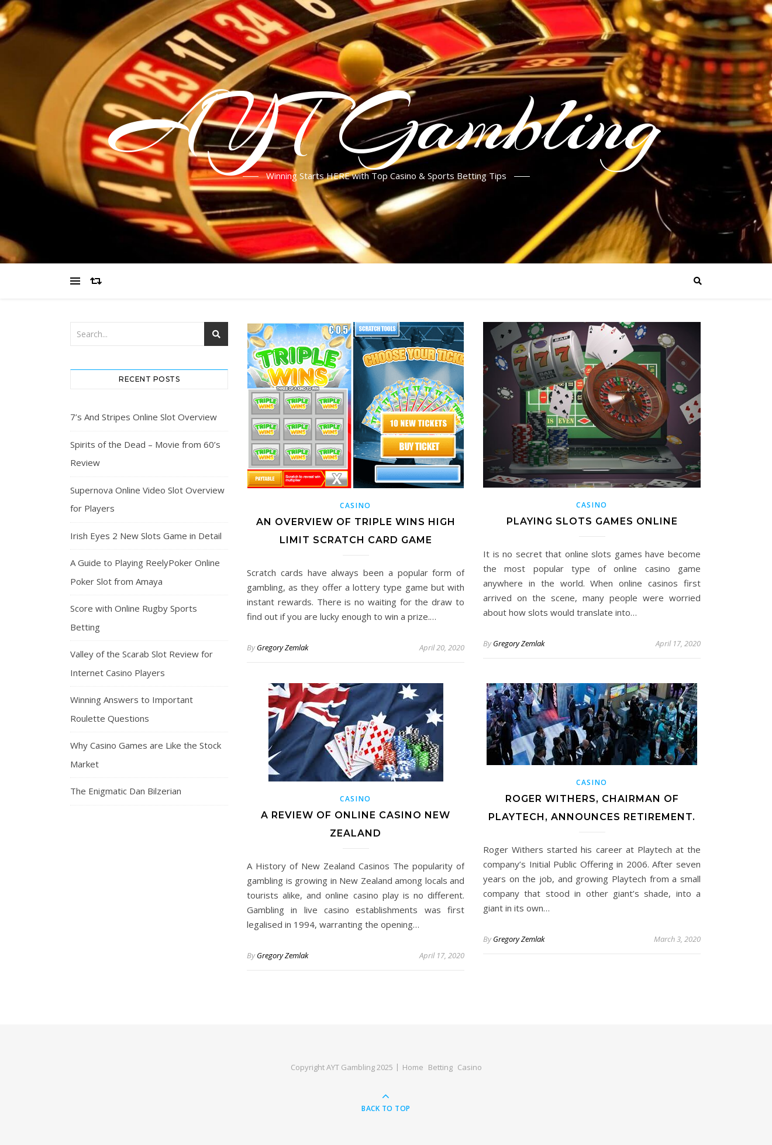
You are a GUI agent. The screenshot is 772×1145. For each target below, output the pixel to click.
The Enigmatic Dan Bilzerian (125, 791)
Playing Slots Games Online (592, 521)
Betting (440, 1067)
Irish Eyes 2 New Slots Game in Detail (146, 535)
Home (412, 1067)
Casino (355, 505)
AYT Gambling (386, 125)
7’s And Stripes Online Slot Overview (143, 417)
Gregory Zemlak (282, 647)
